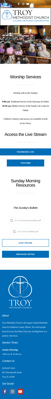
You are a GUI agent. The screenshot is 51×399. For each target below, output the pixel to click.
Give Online (25, 243)
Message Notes (25, 254)
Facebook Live (25, 152)
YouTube (25, 163)
